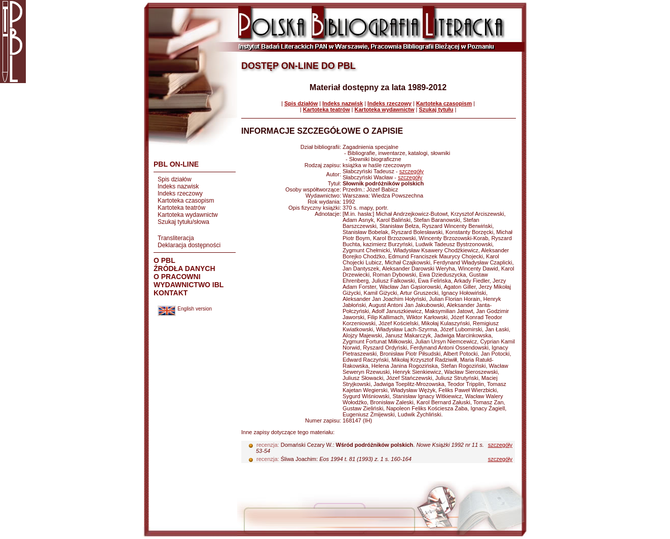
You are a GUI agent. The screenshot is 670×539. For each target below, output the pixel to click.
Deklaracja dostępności (189, 245)
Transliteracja (176, 238)
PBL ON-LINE (176, 164)
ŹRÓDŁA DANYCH (184, 268)
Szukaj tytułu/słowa (183, 221)
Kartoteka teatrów (181, 207)
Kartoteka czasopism (186, 200)
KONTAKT (171, 293)
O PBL (164, 260)
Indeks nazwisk (178, 186)
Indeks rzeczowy (180, 193)
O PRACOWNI (177, 277)
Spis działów (175, 179)
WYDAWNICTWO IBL (189, 285)
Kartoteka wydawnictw (188, 214)
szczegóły (411, 171)
